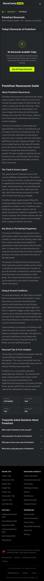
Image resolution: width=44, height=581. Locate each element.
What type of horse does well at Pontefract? (22, 442)
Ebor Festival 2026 (8, 536)
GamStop (5, 561)
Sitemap (27, 534)
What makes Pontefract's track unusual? (22, 430)
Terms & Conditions (31, 518)
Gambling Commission (29, 557)
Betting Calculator (30, 500)
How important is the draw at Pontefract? (22, 436)
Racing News (6, 540)
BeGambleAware (7, 557)
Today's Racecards (31, 476)
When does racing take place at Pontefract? (22, 449)
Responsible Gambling (32, 526)
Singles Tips (6, 484)
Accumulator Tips (8, 496)
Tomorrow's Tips (8, 480)
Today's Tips (6, 476)
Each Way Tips (7, 504)
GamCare (17, 557)
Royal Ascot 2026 (8, 525)
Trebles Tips (6, 492)
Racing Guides (29, 514)
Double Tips (6, 488)
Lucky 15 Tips (7, 500)
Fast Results (28, 484)
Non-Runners (28, 496)
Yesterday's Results (31, 488)
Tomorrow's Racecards (32, 480)
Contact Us (28, 530)
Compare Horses (30, 504)
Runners (27, 492)
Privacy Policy (29, 522)
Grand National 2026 (9, 521)
